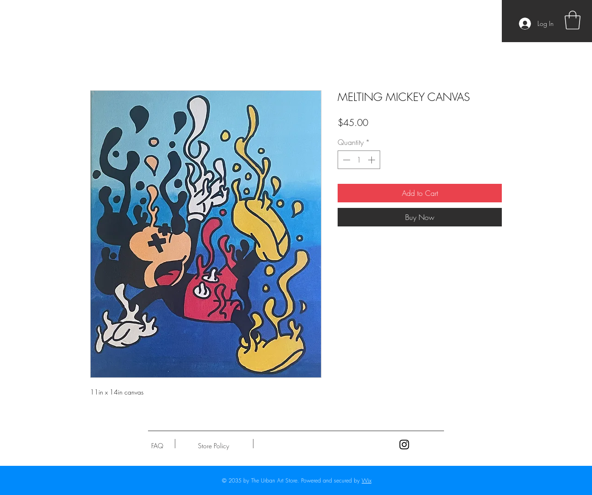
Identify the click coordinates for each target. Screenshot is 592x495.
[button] (572, 20)
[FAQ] (157, 445)
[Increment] (372, 160)
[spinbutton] (359, 160)
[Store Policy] (213, 445)
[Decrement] (345, 160)
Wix (366, 480)
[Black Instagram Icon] (404, 444)
